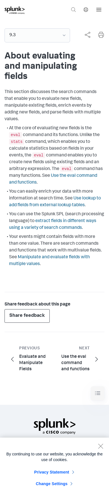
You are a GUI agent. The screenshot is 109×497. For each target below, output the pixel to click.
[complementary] (85, 35)
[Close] (100, 448)
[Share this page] (87, 34)
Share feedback (27, 315)
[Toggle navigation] (97, 393)
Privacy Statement (51, 474)
